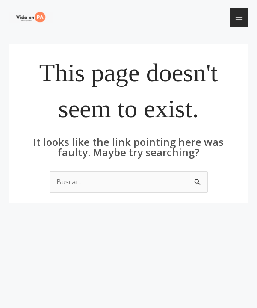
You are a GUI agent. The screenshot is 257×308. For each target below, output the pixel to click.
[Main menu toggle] (239, 17)
